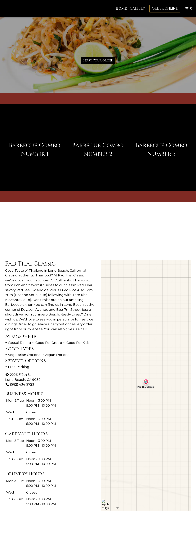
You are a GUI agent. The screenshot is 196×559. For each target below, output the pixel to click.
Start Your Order (98, 60)
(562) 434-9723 (19, 384)
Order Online (165, 8)
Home (121, 8)
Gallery (137, 8)
